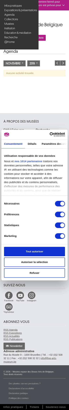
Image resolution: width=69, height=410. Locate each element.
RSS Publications (13, 339)
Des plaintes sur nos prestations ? (24, 383)
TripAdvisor (9, 312)
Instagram (31, 300)
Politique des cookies (19, 398)
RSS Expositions (13, 333)
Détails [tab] (32, 143)
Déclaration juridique (18, 393)
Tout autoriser (34, 251)
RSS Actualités (12, 336)
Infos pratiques (13, 5)
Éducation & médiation (17, 32)
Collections (11, 19)
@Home (9, 41)
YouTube (20, 300)
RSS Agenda (11, 329)
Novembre (14, 63)
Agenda (9, 14)
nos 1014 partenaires (28, 161)
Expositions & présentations (19, 10)
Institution (9, 28)
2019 (34, 63)
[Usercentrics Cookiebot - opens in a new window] (49, 134)
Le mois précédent (57, 63)
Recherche (11, 37)
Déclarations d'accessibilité (21, 388)
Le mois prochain (62, 63)
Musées (9, 23)
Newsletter (16, 346)
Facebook (8, 300)
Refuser (34, 272)
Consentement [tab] (13, 143)
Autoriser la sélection (34, 262)
